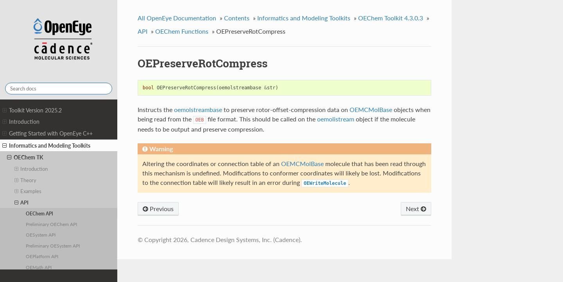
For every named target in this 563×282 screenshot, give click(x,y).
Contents (236, 18)
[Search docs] (58, 88)
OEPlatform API (42, 256)
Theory (25, 180)
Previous (158, 208)
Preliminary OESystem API (53, 245)
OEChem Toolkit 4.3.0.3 (390, 18)
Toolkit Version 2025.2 (32, 110)
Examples (28, 191)
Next (416, 208)
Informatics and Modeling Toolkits (46, 145)
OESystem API (41, 234)
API (21, 202)
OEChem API (39, 213)
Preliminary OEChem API (51, 224)
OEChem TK (25, 157)
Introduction (20, 121)
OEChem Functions (181, 31)
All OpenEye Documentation (177, 18)
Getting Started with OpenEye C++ (47, 133)
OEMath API (39, 267)
